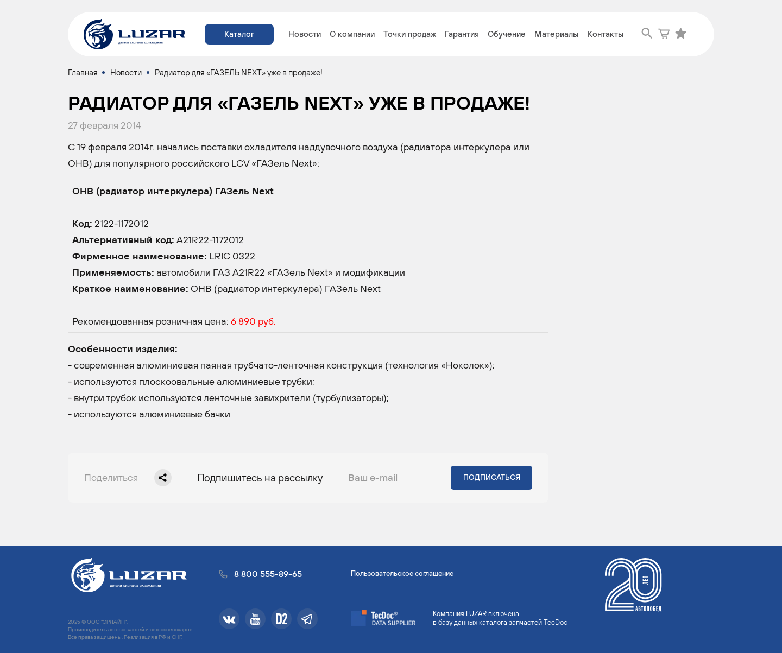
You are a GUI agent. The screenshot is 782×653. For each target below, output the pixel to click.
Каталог (239, 34)
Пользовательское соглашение (402, 573)
